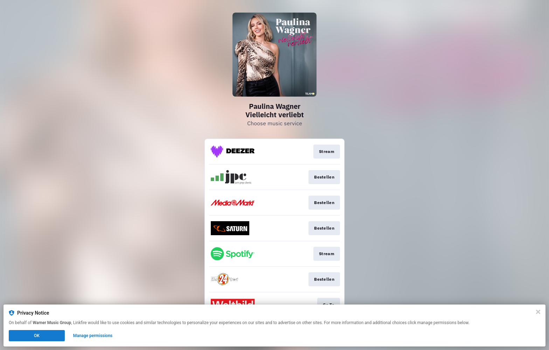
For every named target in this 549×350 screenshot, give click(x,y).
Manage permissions (93, 335)
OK (37, 335)
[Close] (538, 311)
